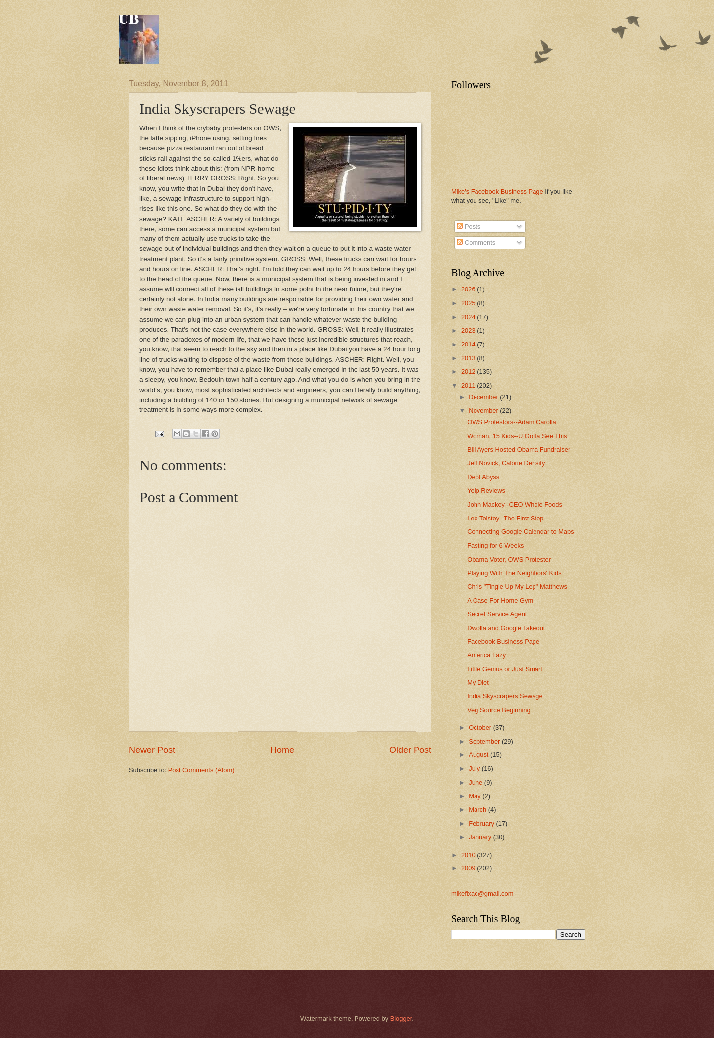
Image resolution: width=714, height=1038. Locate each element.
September (485, 741)
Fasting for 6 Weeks (495, 545)
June (476, 782)
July (475, 768)
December (484, 397)
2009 (469, 868)
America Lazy (486, 655)
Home (282, 750)
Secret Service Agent (497, 614)
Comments (476, 242)
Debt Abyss (483, 477)
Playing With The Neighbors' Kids (514, 573)
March (478, 809)
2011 (469, 385)
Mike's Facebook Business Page (497, 191)
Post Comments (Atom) (201, 770)
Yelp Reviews (486, 490)
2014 (469, 344)
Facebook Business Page (503, 641)
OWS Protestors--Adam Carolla (511, 422)
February (482, 823)
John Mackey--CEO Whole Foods (514, 504)
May (475, 796)
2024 (469, 317)
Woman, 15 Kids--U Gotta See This (517, 436)
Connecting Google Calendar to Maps (520, 531)
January (481, 837)
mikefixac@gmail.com (482, 893)
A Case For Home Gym (500, 600)
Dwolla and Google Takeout (506, 628)
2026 (469, 289)
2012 (469, 371)
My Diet (478, 682)
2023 (469, 330)
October (481, 727)
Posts (468, 226)
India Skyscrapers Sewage (504, 696)
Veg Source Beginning (498, 710)
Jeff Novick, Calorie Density (506, 463)
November (484, 410)
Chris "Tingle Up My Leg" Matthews (517, 586)
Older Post (410, 750)
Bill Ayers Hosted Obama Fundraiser (518, 449)
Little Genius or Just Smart (504, 669)
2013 (469, 358)
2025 (469, 303)
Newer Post (152, 750)
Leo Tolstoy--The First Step (505, 518)
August (479, 754)
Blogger (401, 1018)
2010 (469, 855)
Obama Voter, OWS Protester (509, 559)
